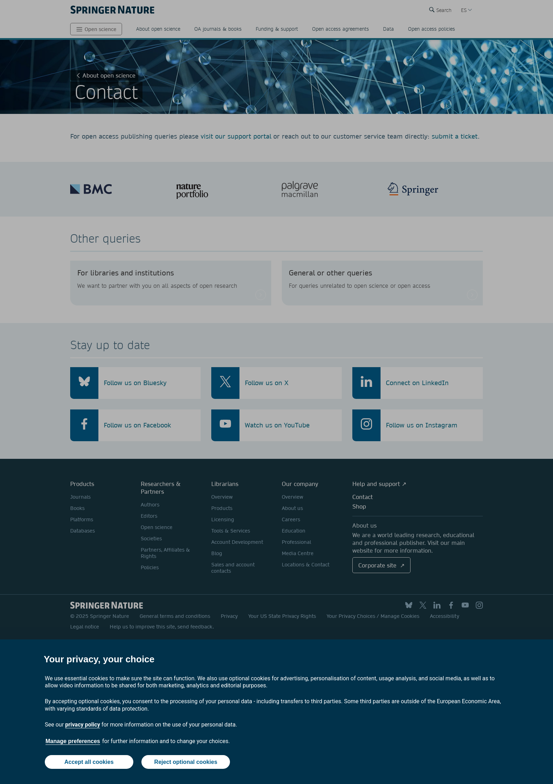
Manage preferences (72, 741)
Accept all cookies (89, 762)
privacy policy (82, 724)
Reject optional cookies (185, 762)
